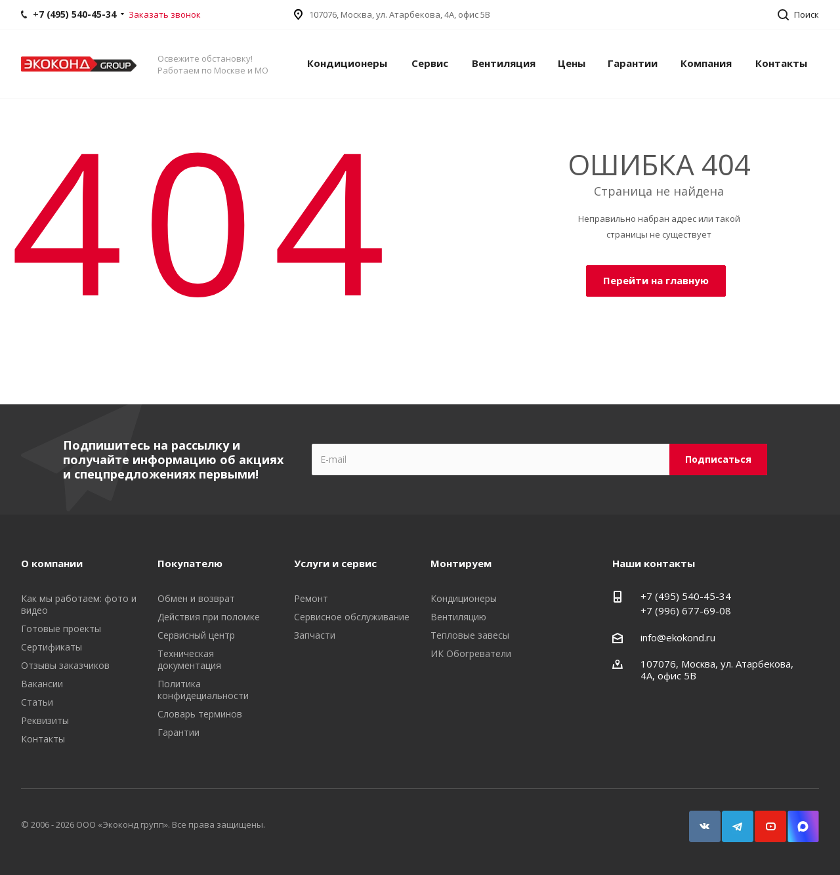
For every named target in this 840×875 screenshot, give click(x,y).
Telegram (732, 820)
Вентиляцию (458, 616)
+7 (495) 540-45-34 (685, 596)
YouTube (764, 820)
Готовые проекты (61, 628)
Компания (706, 63)
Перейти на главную (656, 280)
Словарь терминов (200, 714)
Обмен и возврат (196, 598)
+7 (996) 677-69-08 (685, 610)
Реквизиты (45, 720)
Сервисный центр (196, 635)
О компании (52, 563)
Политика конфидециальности (203, 689)
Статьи (37, 702)
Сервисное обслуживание (352, 616)
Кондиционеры (347, 63)
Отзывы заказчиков (65, 665)
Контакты (781, 63)
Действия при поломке (209, 616)
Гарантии (633, 63)
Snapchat (797, 820)
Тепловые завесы (469, 635)
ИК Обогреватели (470, 653)
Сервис (429, 63)
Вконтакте (699, 820)
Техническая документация (189, 659)
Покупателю (190, 563)
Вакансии (42, 683)
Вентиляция (504, 63)
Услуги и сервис (335, 563)
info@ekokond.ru (677, 637)
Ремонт (311, 598)
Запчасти (314, 635)
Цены (571, 63)
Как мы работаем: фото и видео (78, 604)
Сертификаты (51, 647)
